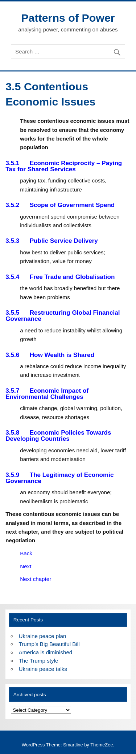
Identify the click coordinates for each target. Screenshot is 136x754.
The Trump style (38, 661)
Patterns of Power (68, 18)
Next (25, 566)
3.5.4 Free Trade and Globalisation (60, 276)
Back (26, 553)
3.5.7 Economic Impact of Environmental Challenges (46, 393)
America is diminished (46, 652)
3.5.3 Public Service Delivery (51, 240)
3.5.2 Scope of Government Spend (60, 205)
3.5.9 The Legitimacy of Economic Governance (59, 477)
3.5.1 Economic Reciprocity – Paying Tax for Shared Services (63, 166)
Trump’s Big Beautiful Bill (49, 644)
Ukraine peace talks (43, 669)
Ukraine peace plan (42, 636)
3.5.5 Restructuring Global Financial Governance (62, 315)
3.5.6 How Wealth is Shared (49, 355)
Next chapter (35, 579)
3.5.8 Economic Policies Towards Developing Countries (58, 435)
